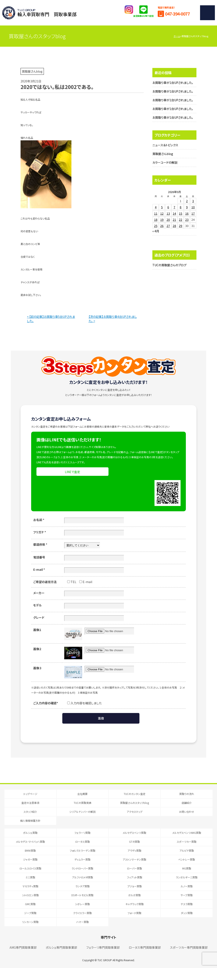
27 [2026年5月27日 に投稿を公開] (168, 226)
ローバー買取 (134, 868)
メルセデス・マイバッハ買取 (30, 841)
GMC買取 (30, 904)
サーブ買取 (187, 895)
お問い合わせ (186, 811)
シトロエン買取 (30, 895)
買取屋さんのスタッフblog (134, 803)
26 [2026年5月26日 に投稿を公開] (162, 226)
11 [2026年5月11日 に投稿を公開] (155, 213)
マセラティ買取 (30, 886)
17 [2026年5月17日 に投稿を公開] (193, 213)
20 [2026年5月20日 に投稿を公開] (168, 219)
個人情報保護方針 (30, 820)
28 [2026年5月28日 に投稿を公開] (174, 226)
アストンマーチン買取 (134, 859)
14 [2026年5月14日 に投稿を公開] (174, 213)
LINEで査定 (72, 472)
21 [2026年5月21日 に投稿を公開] (174, 219)
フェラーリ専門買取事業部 (103, 947)
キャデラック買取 (134, 904)
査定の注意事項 (30, 803)
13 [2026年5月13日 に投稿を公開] (168, 213)
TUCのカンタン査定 (134, 794)
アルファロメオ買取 (82, 877)
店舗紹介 (187, 803)
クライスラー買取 (82, 913)
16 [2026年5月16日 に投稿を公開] (187, 213)
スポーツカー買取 (186, 841)
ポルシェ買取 (30, 832)
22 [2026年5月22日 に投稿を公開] (180, 219)
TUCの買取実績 (82, 803)
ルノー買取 (187, 886)
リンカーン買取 (30, 922)
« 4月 (155, 231)
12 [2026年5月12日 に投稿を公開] (162, 213)
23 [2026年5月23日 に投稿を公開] (187, 219)
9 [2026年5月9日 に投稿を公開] (187, 207)
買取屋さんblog (162, 154)
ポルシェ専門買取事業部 (61, 947)
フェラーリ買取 (82, 832)
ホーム (177, 36)
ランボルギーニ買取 (187, 877)
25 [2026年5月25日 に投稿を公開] (155, 226)
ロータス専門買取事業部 (145, 947)
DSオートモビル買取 (82, 895)
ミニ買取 (30, 877)
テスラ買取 (187, 904)
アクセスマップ (134, 811)
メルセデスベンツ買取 (134, 832)
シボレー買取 (82, 904)
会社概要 (82, 794)
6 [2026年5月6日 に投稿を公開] (168, 207)
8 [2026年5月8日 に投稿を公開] (180, 207)
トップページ (30, 794)
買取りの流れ (186, 794)
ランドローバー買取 (82, 868)
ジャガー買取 (30, 859)
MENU (207, 12)
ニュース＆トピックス (165, 145)
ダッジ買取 (187, 913)
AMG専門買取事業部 (23, 947)
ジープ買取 (30, 913)
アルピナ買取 (186, 850)
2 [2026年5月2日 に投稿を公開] (187, 201)
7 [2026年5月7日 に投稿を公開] (174, 207)
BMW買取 (30, 850)
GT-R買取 (134, 841)
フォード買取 (134, 913)
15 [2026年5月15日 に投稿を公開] (180, 213)
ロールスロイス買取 (30, 868)
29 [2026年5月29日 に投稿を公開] (180, 226)
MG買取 (186, 868)
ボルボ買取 (134, 895)
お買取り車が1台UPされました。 (172, 82)
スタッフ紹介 (30, 811)
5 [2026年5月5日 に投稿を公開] (162, 207)
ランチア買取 (82, 886)
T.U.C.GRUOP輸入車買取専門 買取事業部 (39, 12)
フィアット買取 (134, 877)
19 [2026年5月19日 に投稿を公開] (162, 219)
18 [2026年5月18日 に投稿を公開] (155, 219)
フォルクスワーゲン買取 (82, 850)
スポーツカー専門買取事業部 (189, 947)
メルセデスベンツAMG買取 (186, 832)
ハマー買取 (82, 922)
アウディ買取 (134, 850)
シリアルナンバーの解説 (82, 811)
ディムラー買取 (82, 859)
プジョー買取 (134, 886)
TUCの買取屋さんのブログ (169, 265)
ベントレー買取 (186, 859)
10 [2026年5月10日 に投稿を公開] (193, 207)
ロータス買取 (82, 841)
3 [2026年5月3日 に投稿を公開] (193, 201)
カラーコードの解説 (164, 162)
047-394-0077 (177, 14)
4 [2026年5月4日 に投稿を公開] (156, 207)
